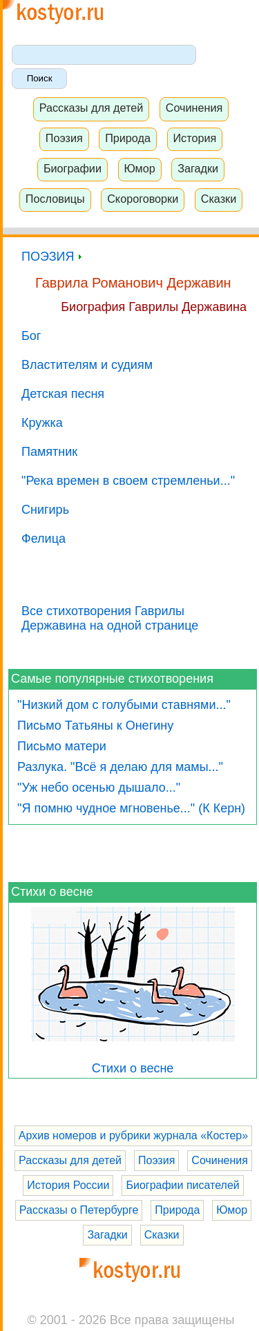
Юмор (139, 168)
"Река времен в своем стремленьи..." (128, 481)
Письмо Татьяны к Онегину (95, 725)
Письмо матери (61, 746)
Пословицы (55, 198)
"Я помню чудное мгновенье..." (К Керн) (131, 808)
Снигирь (45, 510)
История (194, 138)
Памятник (49, 452)
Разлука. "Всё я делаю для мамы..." (120, 767)
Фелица (43, 539)
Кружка (42, 423)
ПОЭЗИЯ (51, 256)
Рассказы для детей (91, 107)
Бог (31, 336)
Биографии (73, 168)
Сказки (219, 198)
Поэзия (64, 138)
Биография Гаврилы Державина (154, 307)
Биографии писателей (182, 1185)
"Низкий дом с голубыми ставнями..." (124, 705)
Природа (128, 138)
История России (68, 1185)
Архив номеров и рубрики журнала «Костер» (133, 1135)
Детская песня (62, 394)
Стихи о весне (52, 892)
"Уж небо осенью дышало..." (98, 787)
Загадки (198, 168)
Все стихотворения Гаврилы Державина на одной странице (109, 618)
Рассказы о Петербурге (78, 1210)
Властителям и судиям (87, 365)
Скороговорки (142, 198)
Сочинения (194, 107)
